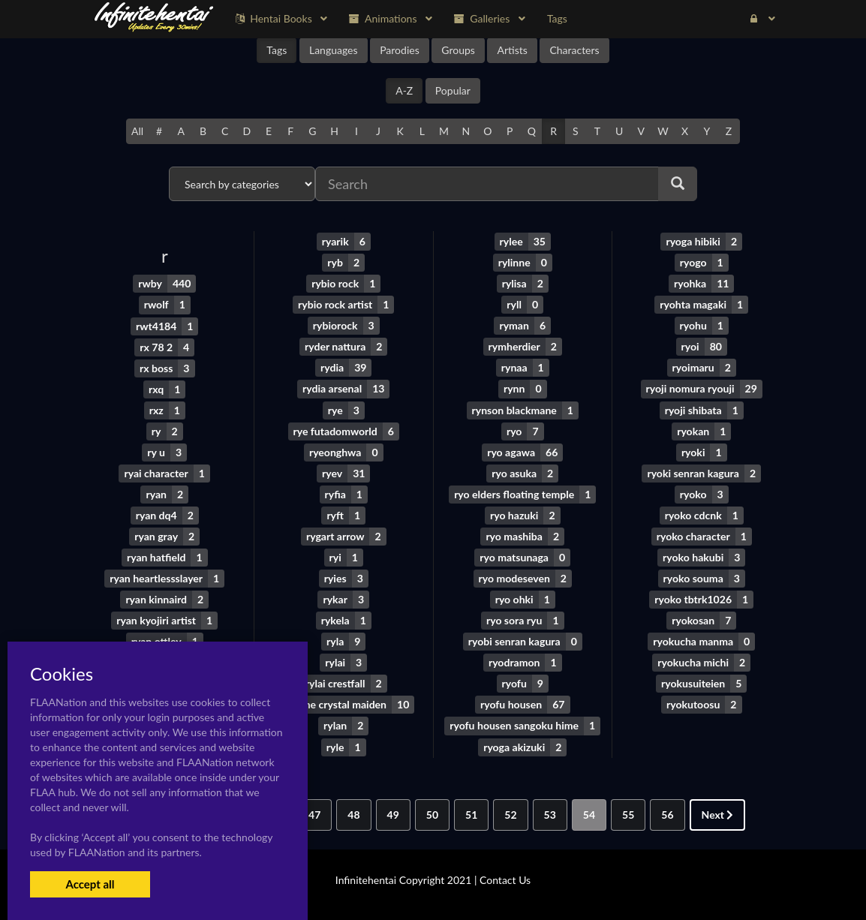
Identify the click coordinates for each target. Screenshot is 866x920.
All (137, 131)
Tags (276, 50)
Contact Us (505, 878)
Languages (333, 50)
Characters (574, 50)
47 (314, 813)
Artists (512, 50)
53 (550, 813)
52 (510, 813)
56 (667, 813)
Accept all (89, 884)
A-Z (404, 90)
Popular (453, 90)
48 (353, 813)
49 (393, 813)
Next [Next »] (718, 813)
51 (471, 813)
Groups (458, 50)
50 (432, 813)
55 (628, 813)
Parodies (399, 50)
